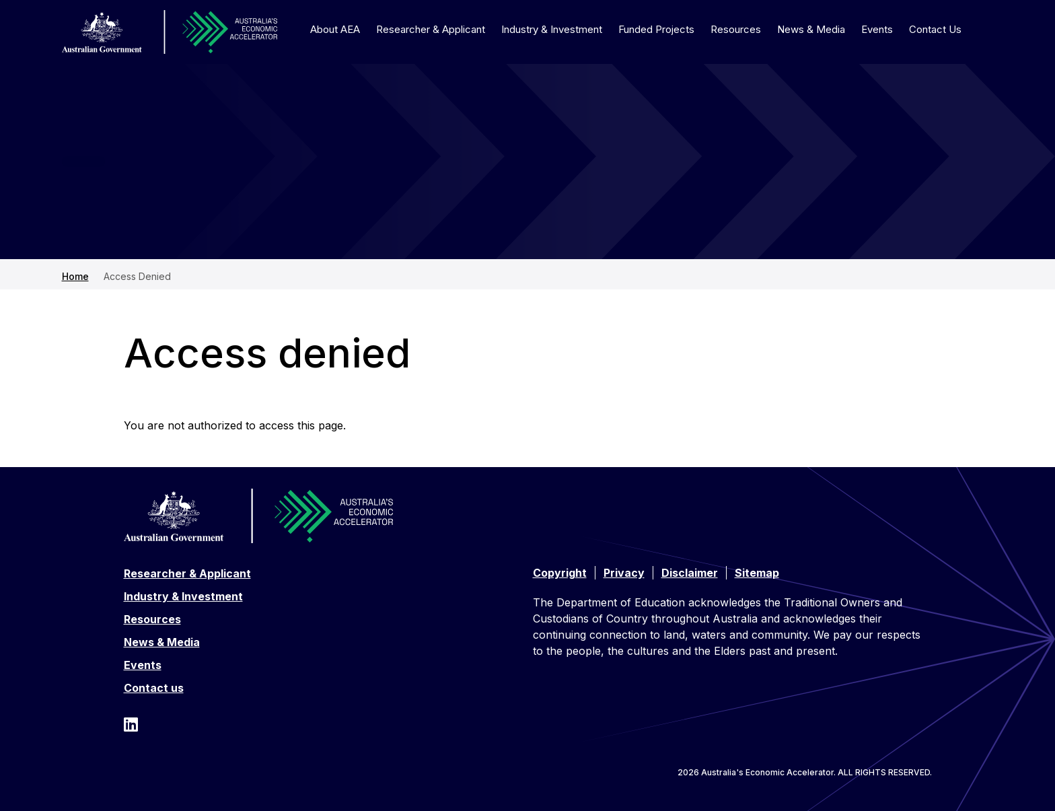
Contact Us (935, 29)
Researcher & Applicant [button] (430, 29)
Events (877, 29)
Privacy (624, 572)
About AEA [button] (335, 29)
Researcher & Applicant (187, 573)
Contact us (154, 688)
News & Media (811, 29)
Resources (736, 29)
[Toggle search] (985, 28)
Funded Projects (656, 29)
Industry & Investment (551, 29)
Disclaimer (689, 572)
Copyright (560, 572)
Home (75, 276)
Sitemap (757, 572)
